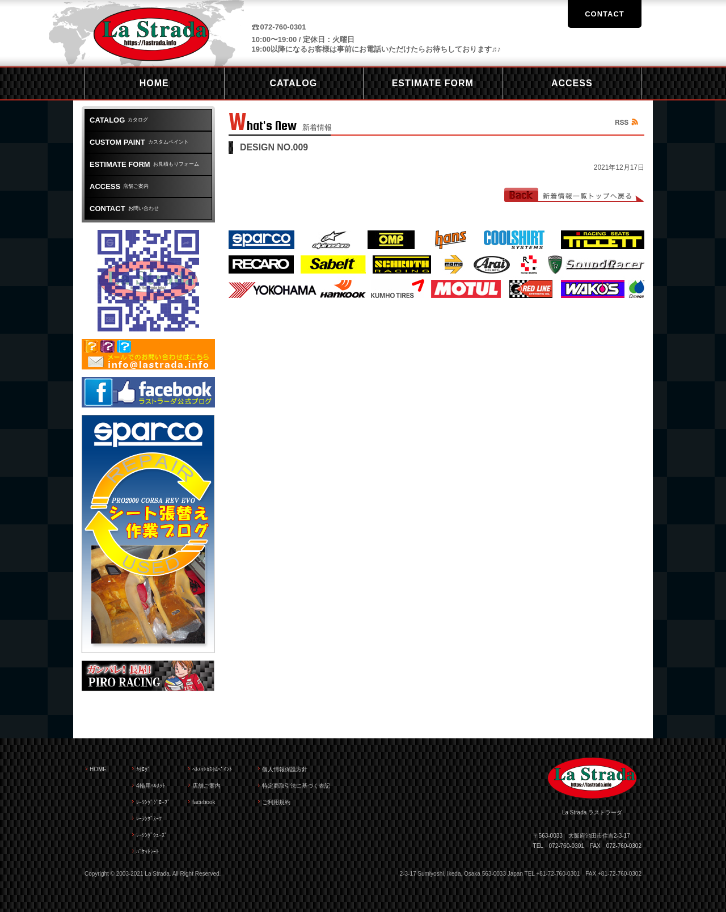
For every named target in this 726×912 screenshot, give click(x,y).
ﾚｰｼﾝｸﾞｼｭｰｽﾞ (151, 835)
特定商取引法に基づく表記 (296, 786)
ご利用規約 (276, 802)
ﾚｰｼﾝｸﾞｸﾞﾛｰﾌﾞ (153, 802)
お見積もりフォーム (144, 164)
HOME (98, 769)
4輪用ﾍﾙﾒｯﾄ (150, 786)
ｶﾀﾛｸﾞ (143, 769)
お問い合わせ (124, 208)
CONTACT (604, 14)
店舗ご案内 (119, 186)
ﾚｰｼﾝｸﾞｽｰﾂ (149, 819)
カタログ (119, 120)
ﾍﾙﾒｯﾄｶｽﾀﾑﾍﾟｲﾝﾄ (212, 769)
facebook (204, 802)
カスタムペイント (139, 142)
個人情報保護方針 (284, 769)
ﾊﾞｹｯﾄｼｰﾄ (147, 851)
